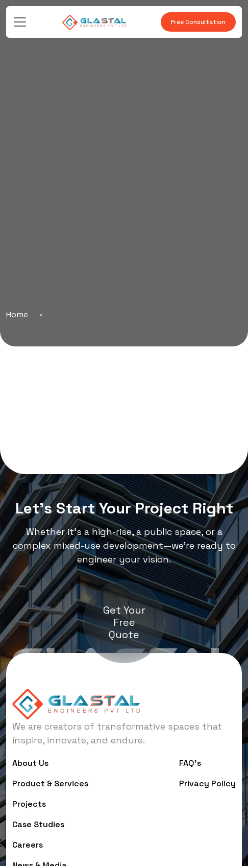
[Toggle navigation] (20, 22)
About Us (30, 763)
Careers (27, 844)
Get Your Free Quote (124, 622)
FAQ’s (190, 763)
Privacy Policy (207, 783)
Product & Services (50, 783)
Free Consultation (198, 22)
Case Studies (38, 824)
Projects (29, 804)
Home (17, 314)
